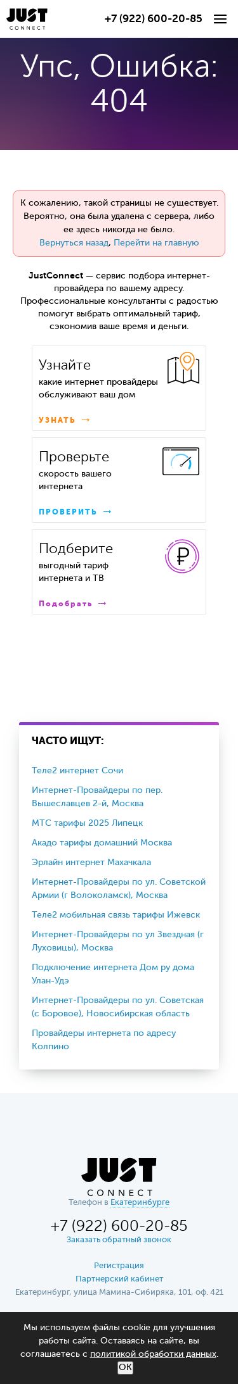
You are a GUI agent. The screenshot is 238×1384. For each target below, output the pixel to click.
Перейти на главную (156, 243)
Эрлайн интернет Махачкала (91, 862)
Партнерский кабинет (119, 1279)
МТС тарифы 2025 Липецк (87, 823)
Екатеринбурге (139, 1203)
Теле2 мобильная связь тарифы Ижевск (116, 915)
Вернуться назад (74, 243)
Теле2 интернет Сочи (77, 770)
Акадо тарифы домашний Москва (102, 843)
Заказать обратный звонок (119, 1240)
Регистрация (119, 1266)
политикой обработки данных (153, 1354)
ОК (125, 1367)
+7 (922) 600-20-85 (153, 19)
